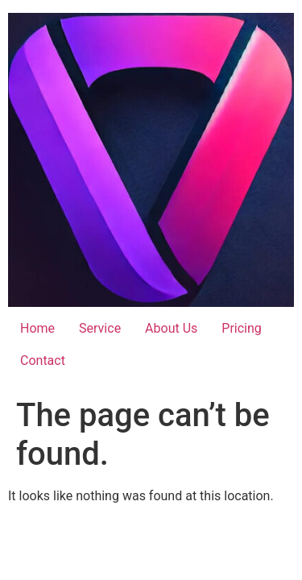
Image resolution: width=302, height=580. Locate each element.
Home (37, 328)
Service (100, 328)
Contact (42, 360)
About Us (171, 328)
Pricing (241, 328)
